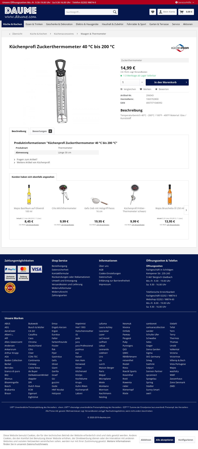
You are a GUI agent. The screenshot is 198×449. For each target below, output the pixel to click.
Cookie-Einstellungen (110, 273)
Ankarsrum (10, 349)
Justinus (79, 349)
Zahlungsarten (59, 295)
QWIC (125, 352)
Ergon (55, 330)
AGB (101, 269)
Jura (77, 341)
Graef (55, 374)
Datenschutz (105, 276)
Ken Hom (80, 360)
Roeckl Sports (130, 371)
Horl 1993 (80, 327)
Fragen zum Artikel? (25, 159)
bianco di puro (12, 371)
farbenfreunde (59, 341)
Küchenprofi (81, 389)
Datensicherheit (60, 269)
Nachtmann (105, 393)
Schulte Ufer (152, 334)
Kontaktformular (60, 273)
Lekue (102, 345)
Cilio (30, 349)
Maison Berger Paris (106, 369)
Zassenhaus (176, 378)
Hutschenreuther (84, 330)
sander (149, 330)
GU (53, 378)
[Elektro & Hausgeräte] (87, 24)
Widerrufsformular (61, 288)
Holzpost (56, 393)
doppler (32, 378)
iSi (76, 334)
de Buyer (33, 371)
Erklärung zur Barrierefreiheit (114, 280)
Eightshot (33, 397)
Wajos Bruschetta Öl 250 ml (169, 208)
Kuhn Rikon (81, 386)
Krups (78, 382)
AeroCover (10, 330)
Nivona (126, 327)
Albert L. (9, 334)
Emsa (54, 323)
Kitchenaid (81, 371)
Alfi (6, 338)
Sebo (148, 341)
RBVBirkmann (130, 356)
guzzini (55, 382)
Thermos (174, 338)
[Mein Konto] (167, 12)
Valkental (174, 349)
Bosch (8, 386)
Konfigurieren (185, 439)
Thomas (174, 341)
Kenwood (80, 364)
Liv (100, 360)
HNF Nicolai (58, 389)
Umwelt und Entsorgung (64, 280)
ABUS (7, 323)
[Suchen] (115, 12)
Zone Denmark (177, 382)
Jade (77, 338)
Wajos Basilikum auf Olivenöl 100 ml (29, 210)
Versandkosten (91, 411)
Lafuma (103, 323)
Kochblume (81, 378)
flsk (53, 349)
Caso (30, 338)
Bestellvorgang (59, 265)
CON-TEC (33, 356)
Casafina (32, 334)
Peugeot (127, 338)
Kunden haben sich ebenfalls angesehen (33, 176)
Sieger (149, 345)
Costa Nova (34, 367)
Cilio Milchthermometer (64, 208)
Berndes (9, 367)
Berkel (8, 364)
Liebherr (103, 352)
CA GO (31, 330)
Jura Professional (84, 345)
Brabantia (10, 389)
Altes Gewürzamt (13, 341)
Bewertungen (42, 131)
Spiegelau (151, 378)
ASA (7, 356)
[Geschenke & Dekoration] (59, 24)
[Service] (175, 24)
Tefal (172, 327)
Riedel (126, 364)
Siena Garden (153, 349)
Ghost (55, 364)
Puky (125, 341)
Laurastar (104, 330)
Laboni (78, 393)
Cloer (31, 352)
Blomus (8, 378)
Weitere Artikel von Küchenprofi (32, 162)
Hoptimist (80, 323)
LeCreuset (104, 338)
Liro (101, 356)
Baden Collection (13, 360)
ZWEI (172, 386)
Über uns (104, 265)
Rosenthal (128, 374)
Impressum (105, 284)
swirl (148, 393)
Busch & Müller (36, 327)
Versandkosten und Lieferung (67, 284)
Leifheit (103, 341)
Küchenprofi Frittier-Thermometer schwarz (134, 210)
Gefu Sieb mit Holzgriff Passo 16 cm (99, 210)
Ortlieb (126, 330)
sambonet (151, 323)
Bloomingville (12, 382)
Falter (55, 338)
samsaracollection (155, 327)
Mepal (102, 374)
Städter (150, 386)
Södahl (173, 323)
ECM (30, 389)
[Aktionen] (187, 24)
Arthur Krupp (12, 352)
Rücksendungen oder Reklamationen (71, 276)
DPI (30, 382)
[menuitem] (91, 12)
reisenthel (128, 360)
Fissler (55, 345)
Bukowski (33, 323)
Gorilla (55, 371)
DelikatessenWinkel (38, 374)
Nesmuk (127, 323)
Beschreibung (19, 131)
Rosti (125, 378)
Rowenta (127, 382)
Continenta (34, 360)
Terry (172, 334)
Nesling (103, 397)
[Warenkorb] (186, 12)
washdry (174, 371)
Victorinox (175, 356)
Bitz (7, 374)
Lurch (102, 364)
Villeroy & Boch (177, 360)
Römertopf (128, 389)
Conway (32, 364)
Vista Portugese (178, 364)
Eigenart (32, 393)
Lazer (102, 334)
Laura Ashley (105, 327)
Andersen (10, 345)
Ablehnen (146, 439)
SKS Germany (153, 356)
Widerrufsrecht (60, 291)
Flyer (54, 352)
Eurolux (56, 334)
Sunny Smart (152, 389)
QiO (125, 349)
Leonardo (104, 349)
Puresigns (128, 345)
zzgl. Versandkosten (138, 72)
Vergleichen (128, 89)
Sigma (149, 352)
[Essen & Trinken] (34, 24)
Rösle (125, 393)
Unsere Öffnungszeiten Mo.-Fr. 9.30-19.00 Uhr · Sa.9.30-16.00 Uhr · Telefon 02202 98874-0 (49, 2)
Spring (149, 382)
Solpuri (150, 367)
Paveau (126, 334)
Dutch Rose (34, 386)
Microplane (105, 378)
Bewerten (162, 89)
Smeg (149, 360)
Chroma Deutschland (34, 343)
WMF (172, 374)
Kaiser (78, 356)
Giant (54, 367)
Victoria (174, 352)
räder (125, 386)
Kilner (78, 367)
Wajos (173, 367)
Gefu (54, 360)
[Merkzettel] (152, 12)
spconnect (151, 374)
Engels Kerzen (59, 327)
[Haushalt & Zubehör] (112, 24)
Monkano (104, 386)
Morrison (103, 389)
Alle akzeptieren (164, 439)
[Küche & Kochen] (13, 24)
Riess (125, 367)
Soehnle (150, 364)
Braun (8, 393)
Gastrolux (57, 356)
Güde (54, 386)
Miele (102, 382)
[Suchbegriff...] (91, 12)
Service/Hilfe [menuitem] (183, 2)
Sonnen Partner (154, 371)
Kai (77, 352)
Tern (172, 330)
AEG (7, 327)
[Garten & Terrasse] (159, 24)
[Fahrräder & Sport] (136, 24)
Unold (173, 345)
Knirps (78, 374)
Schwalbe (151, 338)
